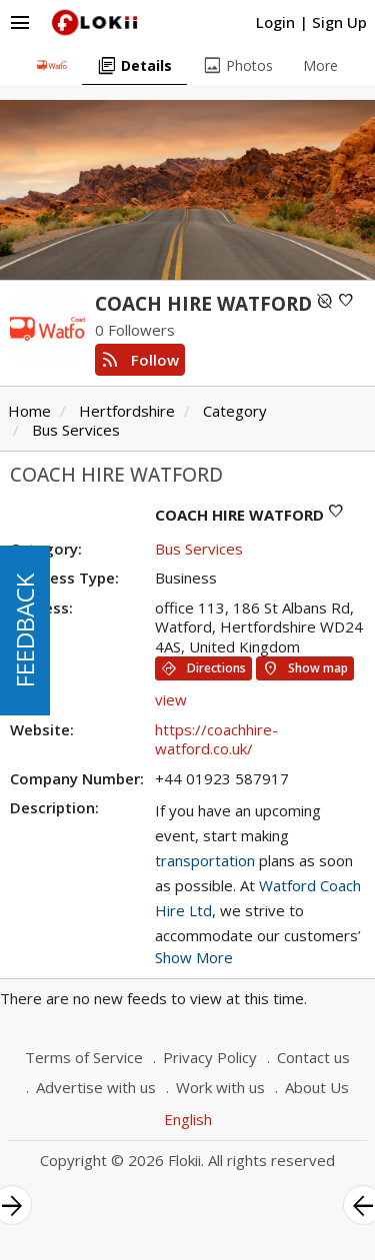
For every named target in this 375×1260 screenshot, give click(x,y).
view (171, 699)
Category (235, 411)
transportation (205, 860)
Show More (194, 957)
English (188, 1119)
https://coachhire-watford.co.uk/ (216, 739)
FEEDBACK (24, 630)
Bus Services (76, 430)
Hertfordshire (127, 411)
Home (29, 411)
